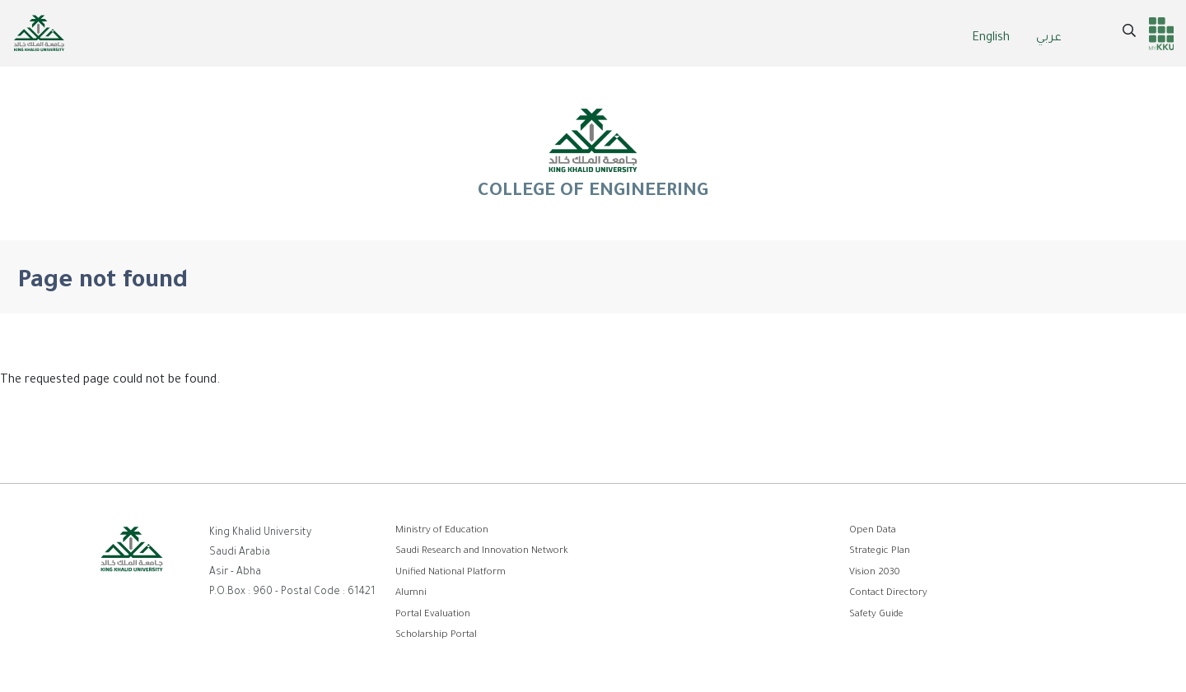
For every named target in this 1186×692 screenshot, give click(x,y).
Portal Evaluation (432, 615)
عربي (1049, 38)
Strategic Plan (879, 551)
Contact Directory (888, 593)
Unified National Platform (450, 573)
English (991, 38)
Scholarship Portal (436, 635)
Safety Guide (876, 615)
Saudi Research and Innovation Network (481, 551)
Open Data (872, 531)
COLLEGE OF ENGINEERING (593, 153)
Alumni (411, 593)
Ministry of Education (441, 531)
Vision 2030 (874, 573)
